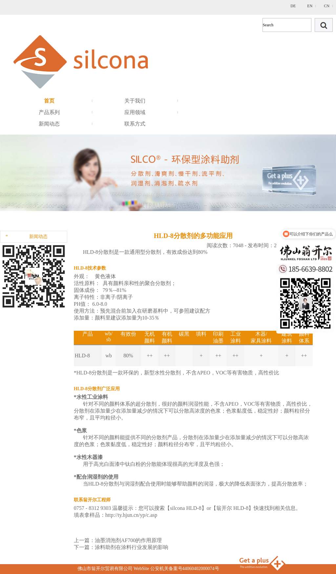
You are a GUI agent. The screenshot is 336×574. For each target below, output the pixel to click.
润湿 (208, 484)
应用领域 (134, 112)
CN (326, 6)
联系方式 (134, 124)
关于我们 (134, 101)
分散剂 (153, 252)
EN (309, 6)
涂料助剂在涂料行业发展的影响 (131, 547)
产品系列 (49, 112)
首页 (49, 101)
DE (293, 6)
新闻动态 (49, 124)
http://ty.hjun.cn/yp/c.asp (131, 515)
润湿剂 (132, 484)
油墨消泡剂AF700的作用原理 (128, 540)
